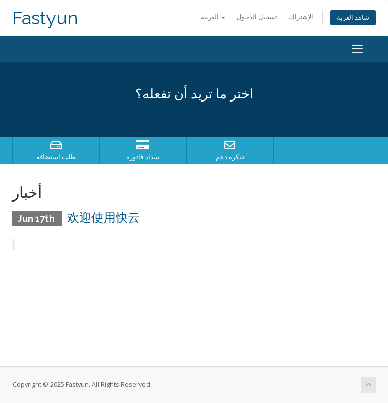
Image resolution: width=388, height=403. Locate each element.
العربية (213, 17)
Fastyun (45, 18)
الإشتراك (301, 17)
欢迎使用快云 (103, 217)
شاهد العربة (353, 17)
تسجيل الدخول (257, 17)
